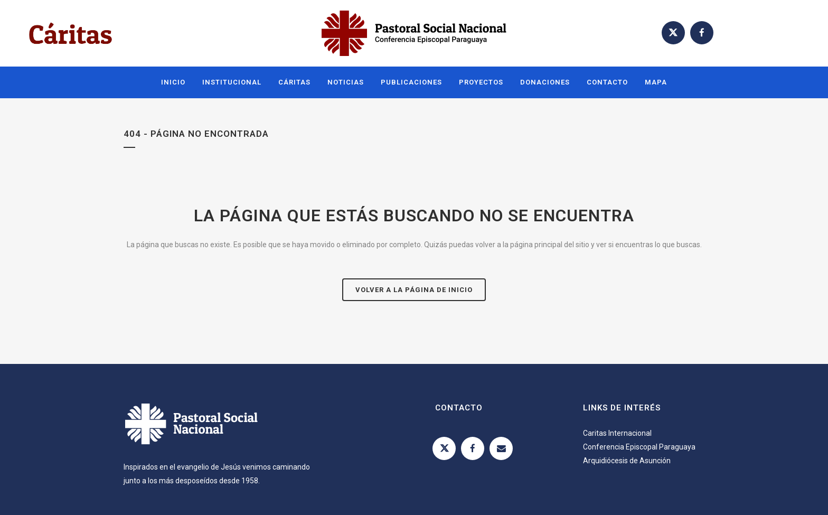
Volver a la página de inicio (414, 290)
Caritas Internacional (617, 433)
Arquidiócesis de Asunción (627, 460)
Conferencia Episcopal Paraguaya (639, 447)
